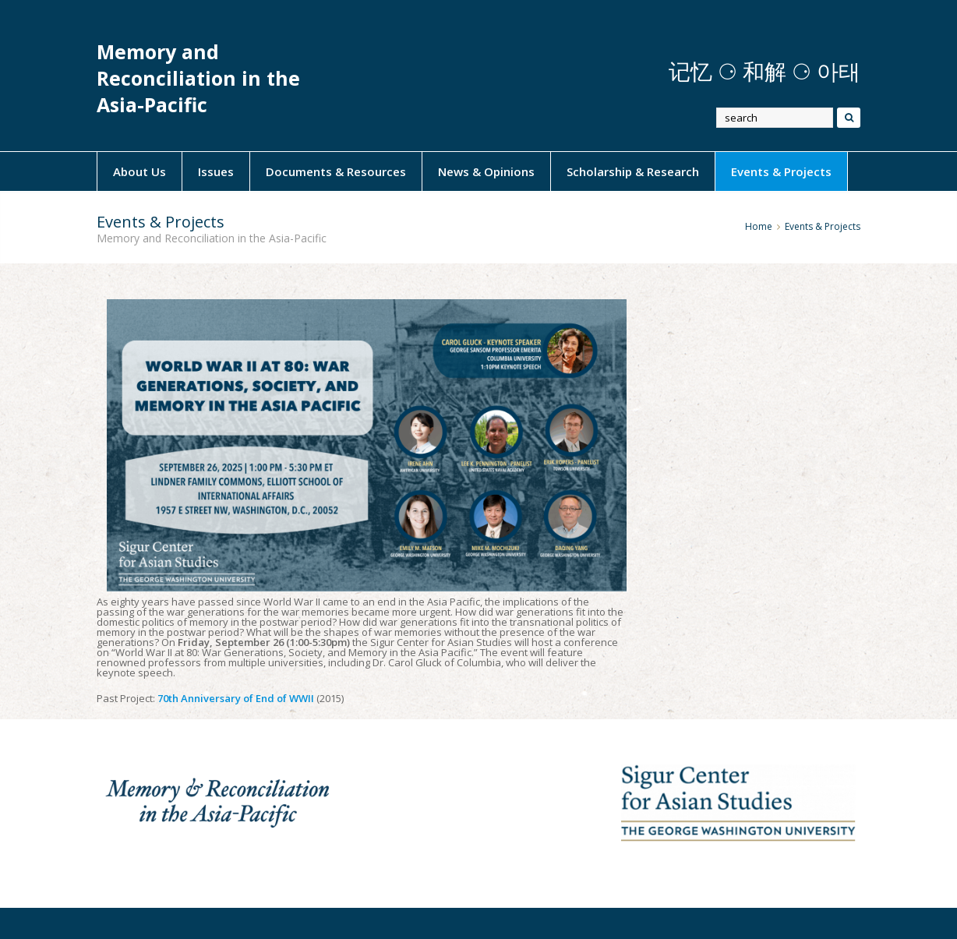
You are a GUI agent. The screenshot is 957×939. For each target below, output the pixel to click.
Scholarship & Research (633, 171)
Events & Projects (781, 171)
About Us (139, 171)
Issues (216, 171)
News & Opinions (486, 171)
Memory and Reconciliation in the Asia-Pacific (198, 78)
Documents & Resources (336, 171)
